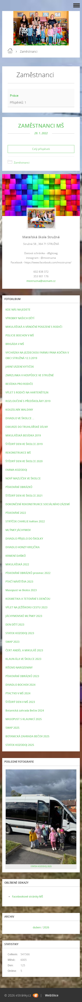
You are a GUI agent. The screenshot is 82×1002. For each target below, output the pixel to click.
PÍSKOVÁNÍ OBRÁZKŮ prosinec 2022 (28, 573)
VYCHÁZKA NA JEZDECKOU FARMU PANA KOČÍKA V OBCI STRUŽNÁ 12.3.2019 (37, 355)
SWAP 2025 (12, 728)
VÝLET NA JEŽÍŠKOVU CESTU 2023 (26, 607)
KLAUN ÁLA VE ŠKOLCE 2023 (23, 659)
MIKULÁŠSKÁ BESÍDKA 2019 (23, 435)
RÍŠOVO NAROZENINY (19, 667)
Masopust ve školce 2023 (21, 590)
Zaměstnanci (22, 162)
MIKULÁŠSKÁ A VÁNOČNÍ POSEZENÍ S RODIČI (33, 327)
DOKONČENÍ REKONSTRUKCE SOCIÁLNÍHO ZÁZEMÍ (37, 504)
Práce (14, 95)
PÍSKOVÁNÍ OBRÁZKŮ (18, 487)
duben (37, 927)
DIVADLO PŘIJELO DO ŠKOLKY (24, 538)
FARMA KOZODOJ (16, 470)
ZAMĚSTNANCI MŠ (41, 125)
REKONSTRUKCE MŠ (18, 452)
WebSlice (51, 995)
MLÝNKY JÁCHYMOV (18, 530)
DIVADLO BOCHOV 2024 (20, 685)
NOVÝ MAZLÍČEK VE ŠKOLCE (23, 478)
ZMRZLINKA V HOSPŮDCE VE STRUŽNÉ (29, 375)
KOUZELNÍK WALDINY (19, 410)
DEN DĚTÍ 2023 (14, 624)
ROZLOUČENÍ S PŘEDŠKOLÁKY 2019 (28, 401)
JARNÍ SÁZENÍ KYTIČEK (19, 367)
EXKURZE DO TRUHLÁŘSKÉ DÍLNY (26, 427)
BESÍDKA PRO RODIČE (19, 384)
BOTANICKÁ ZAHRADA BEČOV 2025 (27, 736)
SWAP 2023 (12, 642)
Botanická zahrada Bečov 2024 (24, 710)
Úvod (10, 50)
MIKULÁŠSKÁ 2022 (17, 564)
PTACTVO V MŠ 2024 (17, 693)
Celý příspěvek (41, 149)
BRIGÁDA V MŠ (14, 344)
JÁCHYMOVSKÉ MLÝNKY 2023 (23, 616)
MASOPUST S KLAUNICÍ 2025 (23, 719)
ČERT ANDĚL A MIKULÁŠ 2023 (24, 650)
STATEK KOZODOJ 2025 (19, 745)
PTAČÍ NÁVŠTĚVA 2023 (19, 581)
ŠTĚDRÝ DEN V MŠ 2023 (20, 702)
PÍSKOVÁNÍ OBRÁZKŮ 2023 (22, 676)
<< (10, 927)
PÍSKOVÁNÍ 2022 (15, 513)
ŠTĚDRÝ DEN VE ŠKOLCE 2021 (24, 495)
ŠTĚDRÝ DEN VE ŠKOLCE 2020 (24, 461)
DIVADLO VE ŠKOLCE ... (19, 418)
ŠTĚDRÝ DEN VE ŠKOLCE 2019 (24, 444)
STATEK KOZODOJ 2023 (19, 633)
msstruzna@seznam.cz (41, 281)
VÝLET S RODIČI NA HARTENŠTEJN (26, 392)
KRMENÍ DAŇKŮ (15, 556)
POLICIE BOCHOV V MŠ (19, 335)
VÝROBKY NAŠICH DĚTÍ (19, 318)
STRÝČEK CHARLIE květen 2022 (25, 521)
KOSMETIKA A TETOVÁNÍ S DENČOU (27, 599)
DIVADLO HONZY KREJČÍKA (22, 547)
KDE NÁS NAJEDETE (17, 309)
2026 (46, 927)
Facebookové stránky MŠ (27, 896)
